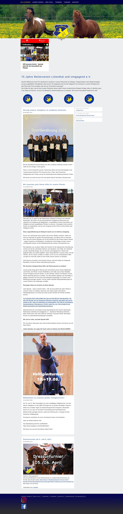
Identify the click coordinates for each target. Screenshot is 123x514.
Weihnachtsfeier (80, 120)
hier (40, 420)
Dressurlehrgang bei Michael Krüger (85, 115)
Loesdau (35, 487)
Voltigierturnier (79, 110)
